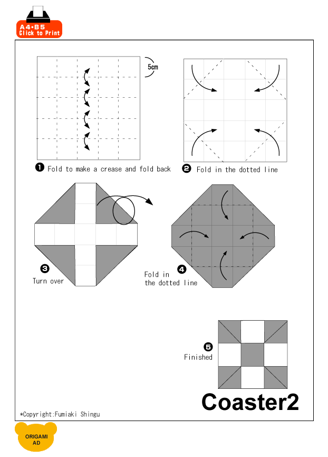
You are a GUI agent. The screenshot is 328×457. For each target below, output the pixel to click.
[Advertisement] (188, 22)
